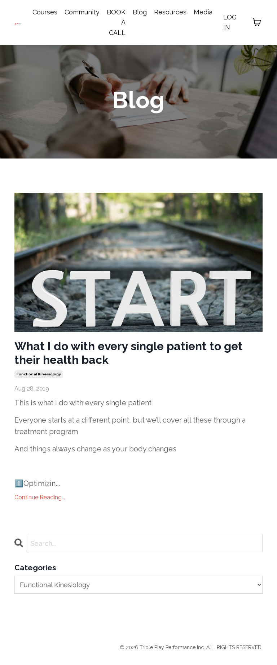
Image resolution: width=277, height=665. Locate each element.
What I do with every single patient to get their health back (131, 355)
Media (203, 12)
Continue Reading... (39, 501)
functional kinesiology (39, 378)
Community (82, 12)
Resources (170, 12)
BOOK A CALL (116, 22)
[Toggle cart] (257, 22)
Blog (140, 12)
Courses (44, 12)
